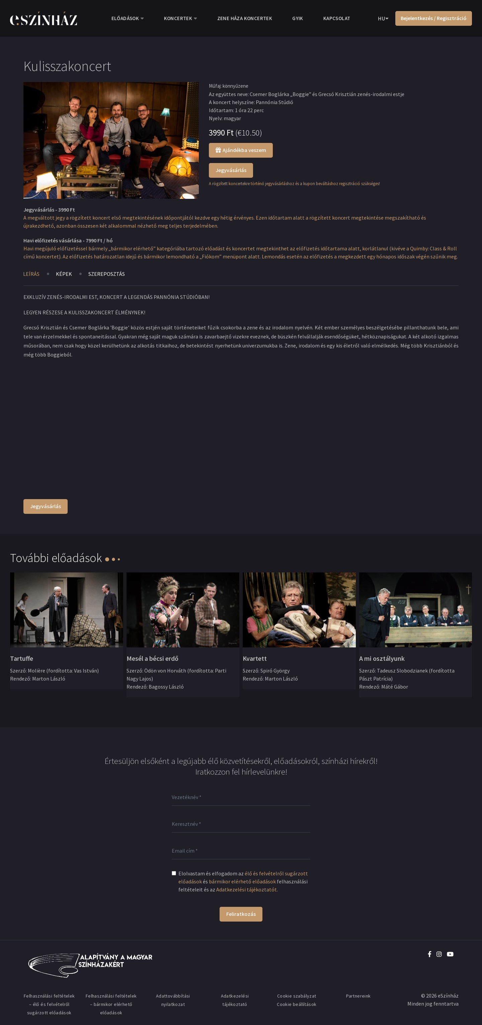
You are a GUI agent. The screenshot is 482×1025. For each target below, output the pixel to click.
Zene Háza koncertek (244, 18)
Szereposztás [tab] (106, 273)
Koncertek (178, 18)
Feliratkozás (241, 914)
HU (381, 18)
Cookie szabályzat (296, 996)
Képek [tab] (64, 273)
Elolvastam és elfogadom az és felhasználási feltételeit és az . (243, 881)
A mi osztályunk (382, 658)
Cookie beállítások (296, 1004)
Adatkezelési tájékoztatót (246, 889)
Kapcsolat (336, 18)
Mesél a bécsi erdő (152, 658)
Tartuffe (21, 658)
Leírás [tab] (31, 273)
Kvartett (255, 658)
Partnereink (358, 996)
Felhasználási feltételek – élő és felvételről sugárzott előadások (49, 1004)
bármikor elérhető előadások (242, 881)
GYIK (297, 18)
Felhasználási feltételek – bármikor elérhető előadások (111, 1004)
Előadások (125, 18)
